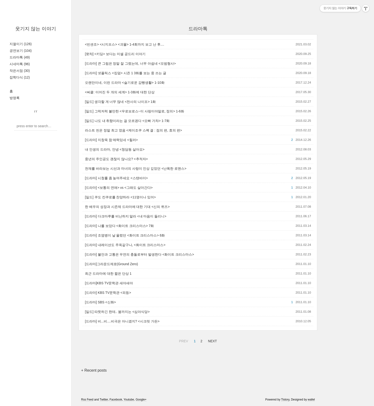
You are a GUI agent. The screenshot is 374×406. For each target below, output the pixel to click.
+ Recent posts (94, 370)
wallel (311, 399)
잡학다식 (20, 77)
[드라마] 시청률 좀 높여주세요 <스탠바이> (116, 178)
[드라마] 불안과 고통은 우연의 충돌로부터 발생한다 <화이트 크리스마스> (139, 254)
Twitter (104, 399)
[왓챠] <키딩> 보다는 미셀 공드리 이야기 (115, 54)
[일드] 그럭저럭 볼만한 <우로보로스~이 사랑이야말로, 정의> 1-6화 (134, 111)
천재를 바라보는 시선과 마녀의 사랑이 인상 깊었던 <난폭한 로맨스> (135, 168)
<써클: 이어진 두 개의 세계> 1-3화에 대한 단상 (120, 92)
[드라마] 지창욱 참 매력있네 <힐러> (111, 140)
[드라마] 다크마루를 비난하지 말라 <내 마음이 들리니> (125, 216)
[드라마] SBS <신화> (100, 302)
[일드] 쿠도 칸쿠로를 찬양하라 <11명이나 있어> (120, 197)
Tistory (285, 399)
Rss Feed (87, 399)
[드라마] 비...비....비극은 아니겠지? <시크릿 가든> (122, 321)
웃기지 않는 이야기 (35, 28)
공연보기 (21, 51)
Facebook (115, 399)
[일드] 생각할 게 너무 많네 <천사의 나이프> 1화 (120, 102)
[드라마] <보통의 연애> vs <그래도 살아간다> (119, 188)
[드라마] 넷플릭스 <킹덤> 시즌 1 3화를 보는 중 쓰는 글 (125, 73)
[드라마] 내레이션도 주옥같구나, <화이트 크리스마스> (125, 245)
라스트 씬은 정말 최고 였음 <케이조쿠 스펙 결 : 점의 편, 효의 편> (133, 130)
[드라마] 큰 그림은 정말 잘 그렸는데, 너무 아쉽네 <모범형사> (130, 63)
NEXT (212, 340)
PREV (183, 340)
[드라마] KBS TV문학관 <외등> (108, 293)
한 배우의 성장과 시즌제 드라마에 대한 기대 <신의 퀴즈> (127, 207)
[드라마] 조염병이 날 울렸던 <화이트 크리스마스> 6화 (125, 235)
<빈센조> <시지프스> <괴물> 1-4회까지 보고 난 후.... (124, 44)
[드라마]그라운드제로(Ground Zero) (111, 264)
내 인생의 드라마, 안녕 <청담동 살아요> (115, 149)
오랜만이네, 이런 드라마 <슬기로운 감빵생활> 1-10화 (125, 82)
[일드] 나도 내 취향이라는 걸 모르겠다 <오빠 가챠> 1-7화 (127, 121)
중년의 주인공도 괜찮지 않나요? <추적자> (116, 159)
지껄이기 (21, 44)
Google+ (141, 399)
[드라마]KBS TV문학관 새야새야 (109, 283)
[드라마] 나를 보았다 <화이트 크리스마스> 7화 (119, 226)
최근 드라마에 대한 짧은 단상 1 (108, 273)
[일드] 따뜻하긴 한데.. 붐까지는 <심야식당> (117, 312)
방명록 (15, 98)
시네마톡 (20, 64)
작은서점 (20, 71)
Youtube (129, 399)
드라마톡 (20, 57)
